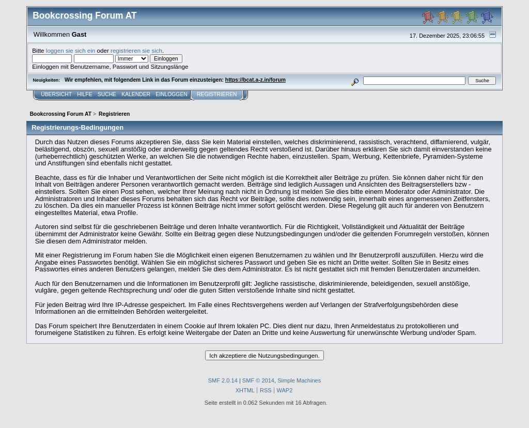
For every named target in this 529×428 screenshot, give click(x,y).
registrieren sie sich (136, 50)
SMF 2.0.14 (223, 380)
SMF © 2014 (258, 380)
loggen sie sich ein (71, 50)
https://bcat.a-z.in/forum (255, 80)
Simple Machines (299, 380)
